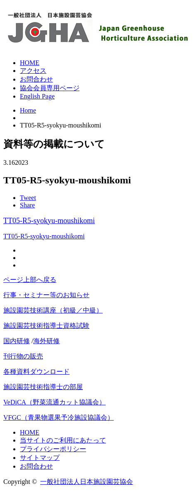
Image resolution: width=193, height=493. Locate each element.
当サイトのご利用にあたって (63, 440)
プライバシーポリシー (53, 448)
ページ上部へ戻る (29, 279)
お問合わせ (36, 79)
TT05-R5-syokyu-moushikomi (49, 220)
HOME (29, 62)
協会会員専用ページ (50, 87)
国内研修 (16, 340)
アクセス (33, 70)
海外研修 (46, 340)
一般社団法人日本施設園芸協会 (86, 481)
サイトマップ (40, 457)
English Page (37, 96)
